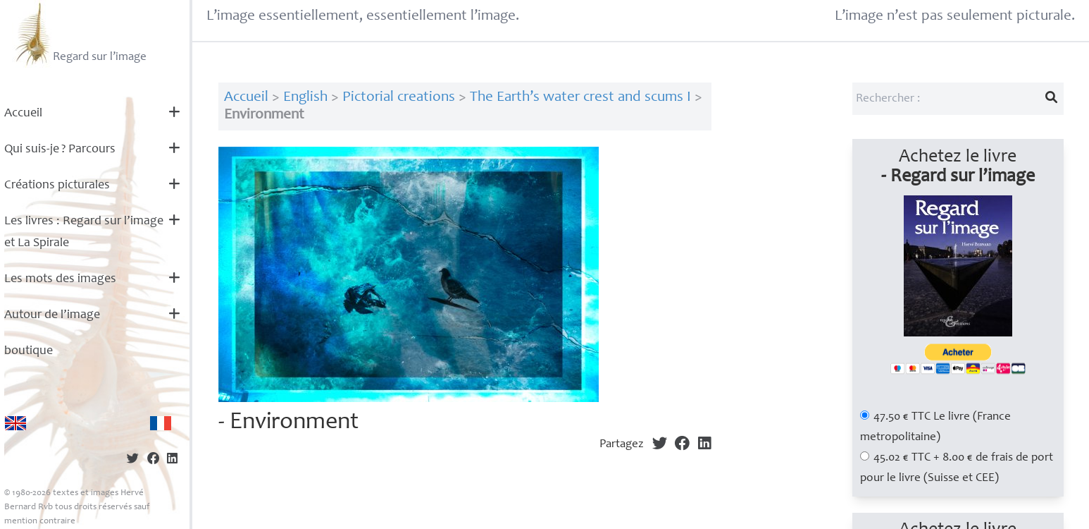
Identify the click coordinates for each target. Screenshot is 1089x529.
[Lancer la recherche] (1051, 99)
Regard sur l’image (79, 34)
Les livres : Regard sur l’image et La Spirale (83, 232)
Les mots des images (60, 279)
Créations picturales (57, 185)
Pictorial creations (398, 97)
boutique (28, 351)
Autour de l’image (52, 315)
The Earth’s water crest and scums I (580, 97)
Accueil (23, 113)
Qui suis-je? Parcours (60, 149)
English (305, 97)
